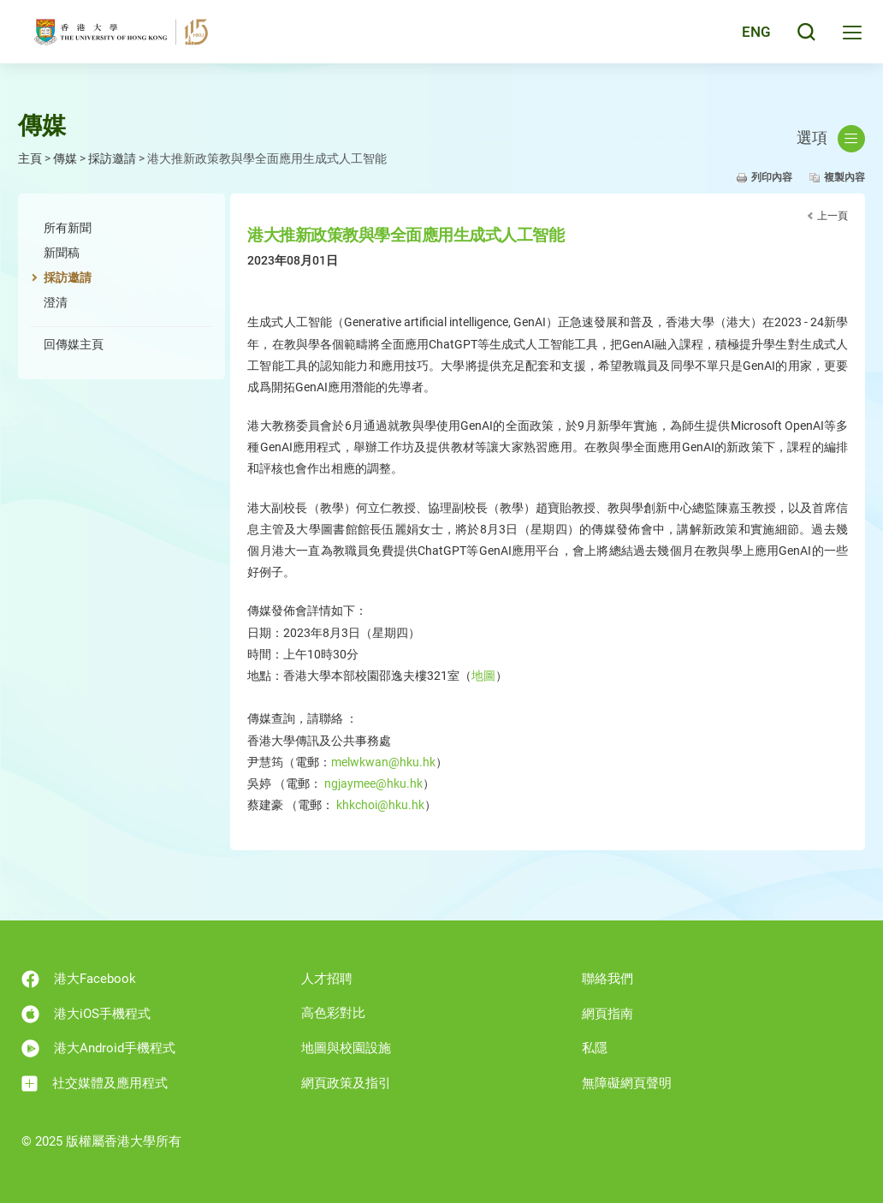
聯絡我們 (607, 978)
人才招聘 (327, 978)
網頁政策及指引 (346, 1083)
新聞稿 (62, 252)
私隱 (594, 1048)
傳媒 (65, 158)
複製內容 (844, 177)
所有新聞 (68, 228)
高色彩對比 (333, 1013)
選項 (831, 138)
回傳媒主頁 (74, 344)
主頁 (30, 158)
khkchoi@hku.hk (380, 805)
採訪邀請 (112, 158)
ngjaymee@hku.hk (373, 783)
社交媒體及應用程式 (94, 1083)
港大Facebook (78, 979)
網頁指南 (607, 1013)
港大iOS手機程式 (86, 1014)
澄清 (56, 302)
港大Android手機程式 (98, 1048)
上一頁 (832, 216)
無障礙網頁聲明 (627, 1083)
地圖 (483, 675)
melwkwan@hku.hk (383, 762)
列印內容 (771, 177)
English (745, 36)
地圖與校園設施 (346, 1048)
